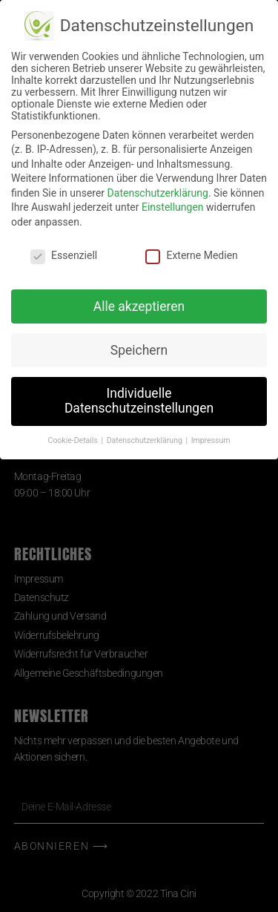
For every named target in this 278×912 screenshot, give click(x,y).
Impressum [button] (211, 440)
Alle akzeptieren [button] (139, 306)
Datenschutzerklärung (157, 193)
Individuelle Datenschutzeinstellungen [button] (139, 401)
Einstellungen (173, 207)
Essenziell (63, 255)
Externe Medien (191, 255)
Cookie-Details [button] (74, 440)
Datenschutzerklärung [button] (146, 440)
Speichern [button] (139, 350)
